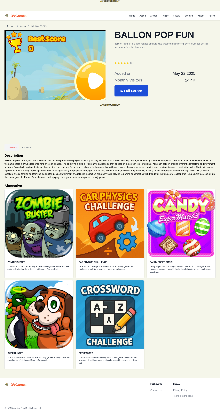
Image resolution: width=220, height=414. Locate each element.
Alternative (26, 147)
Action (142, 16)
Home (132, 16)
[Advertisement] (22, 6)
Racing (212, 16)
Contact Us (155, 390)
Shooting (189, 16)
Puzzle (165, 16)
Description (12, 147)
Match (201, 16)
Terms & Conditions (183, 396)
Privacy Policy (180, 390)
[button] (131, 90)
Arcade (153, 16)
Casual (176, 16)
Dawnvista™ (16, 408)
